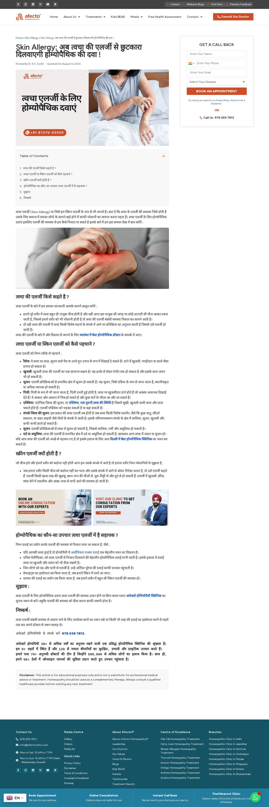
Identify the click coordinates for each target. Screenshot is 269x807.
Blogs (115, 764)
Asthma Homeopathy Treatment (180, 772)
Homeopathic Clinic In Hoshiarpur (229, 754)
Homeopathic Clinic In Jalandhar (228, 744)
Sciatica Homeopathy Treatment (180, 777)
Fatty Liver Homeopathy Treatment (182, 744)
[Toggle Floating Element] (255, 797)
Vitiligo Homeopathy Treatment (180, 767)
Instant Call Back (165, 795)
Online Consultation (103, 795)
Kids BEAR (118, 17)
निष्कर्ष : (28, 198)
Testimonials (120, 779)
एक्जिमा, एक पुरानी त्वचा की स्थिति (90, 403)
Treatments (95, 17)
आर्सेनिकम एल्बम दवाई (85, 552)
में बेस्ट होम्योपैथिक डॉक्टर (100, 335)
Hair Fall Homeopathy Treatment (180, 739)
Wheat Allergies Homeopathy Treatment (178, 750)
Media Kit (69, 749)
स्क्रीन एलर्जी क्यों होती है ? (37, 180)
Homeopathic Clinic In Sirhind (226, 769)
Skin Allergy (31, 37)
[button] (163, 156)
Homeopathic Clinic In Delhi (225, 739)
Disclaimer (216, 103)
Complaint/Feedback (76, 778)
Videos (68, 744)
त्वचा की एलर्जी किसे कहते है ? (39, 168)
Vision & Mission (122, 759)
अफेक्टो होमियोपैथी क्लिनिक (143, 596)
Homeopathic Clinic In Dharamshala (230, 774)
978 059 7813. (73, 634)
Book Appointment (42, 795)
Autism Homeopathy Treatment (180, 762)
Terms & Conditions (76, 773)
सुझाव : (27, 192)
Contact (194, 17)
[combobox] (191, 63)
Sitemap (69, 783)
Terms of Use (236, 100)
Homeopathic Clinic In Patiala (226, 759)
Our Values (118, 754)
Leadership (118, 744)
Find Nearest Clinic (226, 794)
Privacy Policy (222, 100)
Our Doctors (120, 749)
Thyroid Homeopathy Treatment (180, 757)
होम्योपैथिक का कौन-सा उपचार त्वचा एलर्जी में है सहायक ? (55, 186)
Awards (116, 774)
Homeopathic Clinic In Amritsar (227, 749)
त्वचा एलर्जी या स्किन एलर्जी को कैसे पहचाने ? (47, 174)
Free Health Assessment (164, 17)
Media (137, 17)
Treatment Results (123, 784)
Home (54, 17)
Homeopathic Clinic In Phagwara (228, 764)
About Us (71, 17)
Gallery (68, 739)
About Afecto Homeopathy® (130, 739)
